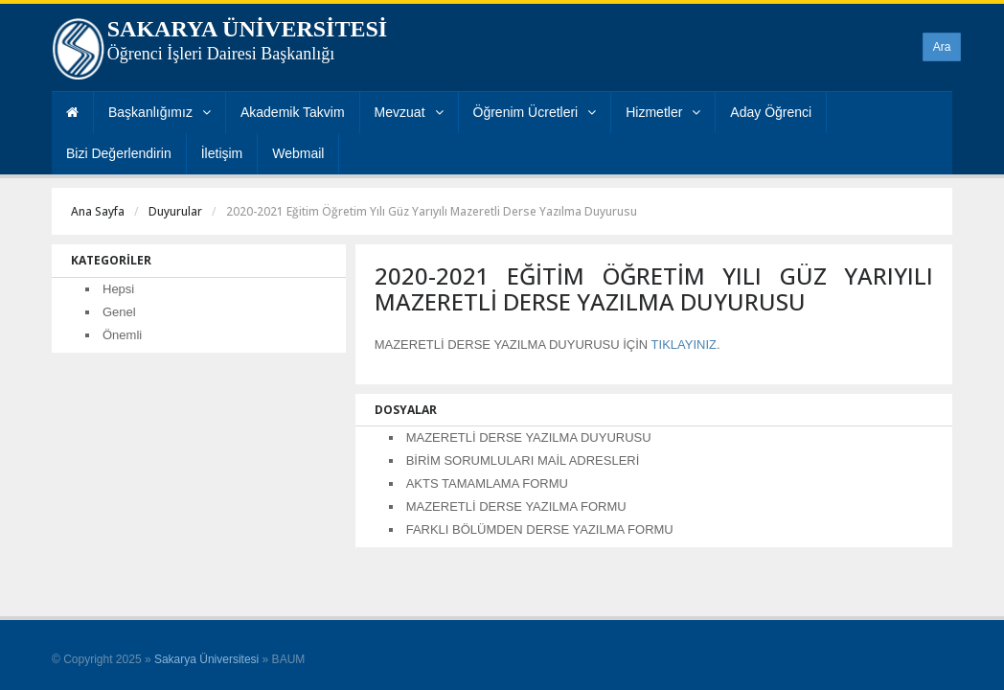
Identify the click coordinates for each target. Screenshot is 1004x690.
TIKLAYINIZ (684, 344)
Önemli (122, 335)
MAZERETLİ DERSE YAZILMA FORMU (516, 506)
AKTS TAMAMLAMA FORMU (487, 483)
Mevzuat (409, 112)
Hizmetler (663, 112)
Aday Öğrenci (770, 112)
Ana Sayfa (98, 211)
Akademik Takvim (292, 112)
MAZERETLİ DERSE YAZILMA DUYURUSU (528, 437)
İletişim (222, 153)
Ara (942, 47)
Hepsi (118, 289)
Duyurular (175, 211)
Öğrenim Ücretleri (535, 112)
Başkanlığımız (159, 112)
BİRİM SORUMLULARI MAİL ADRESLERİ (523, 460)
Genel (119, 312)
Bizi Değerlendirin (118, 153)
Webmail (298, 153)
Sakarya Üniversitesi (206, 659)
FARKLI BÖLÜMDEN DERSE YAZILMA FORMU (539, 529)
